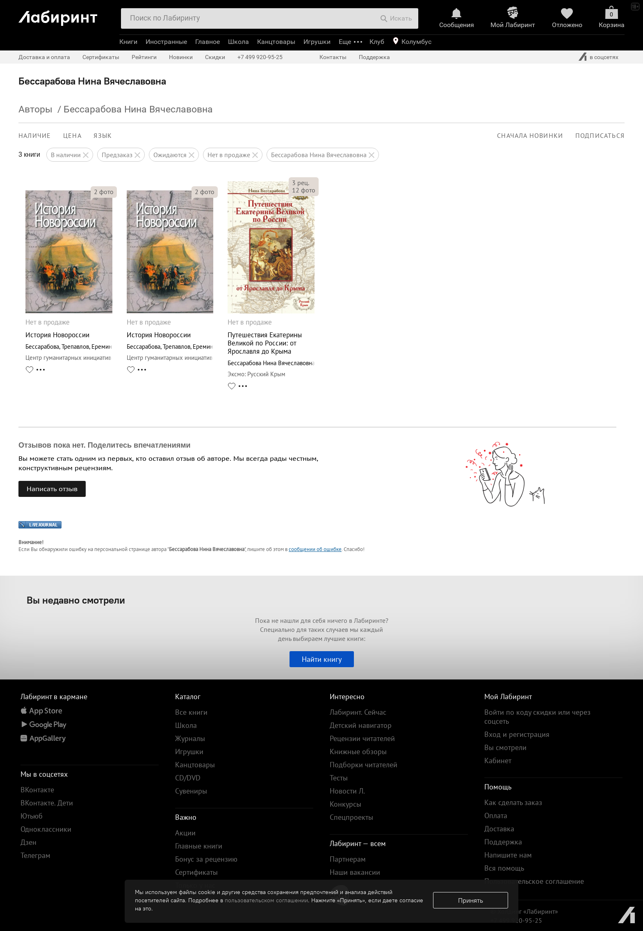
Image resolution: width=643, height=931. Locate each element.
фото (104, 191)
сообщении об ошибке (315, 549)
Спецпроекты (351, 817)
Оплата (495, 815)
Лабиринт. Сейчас (358, 712)
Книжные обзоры (358, 751)
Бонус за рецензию (206, 859)
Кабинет (497, 760)
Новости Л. (347, 791)
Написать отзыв (52, 489)
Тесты (339, 777)
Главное (207, 42)
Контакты (333, 57)
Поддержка (374, 57)
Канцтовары (276, 42)
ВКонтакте (37, 789)
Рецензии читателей (362, 738)
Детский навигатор (361, 725)
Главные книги (198, 846)
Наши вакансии (355, 872)
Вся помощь (504, 868)
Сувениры (191, 791)
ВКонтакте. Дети (47, 802)
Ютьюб (32, 816)
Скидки (215, 57)
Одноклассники (46, 829)
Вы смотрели (505, 747)
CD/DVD (188, 777)
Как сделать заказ (513, 802)
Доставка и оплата (44, 57)
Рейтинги (144, 57)
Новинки (181, 57)
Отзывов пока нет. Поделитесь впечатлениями (104, 445)
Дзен (28, 842)
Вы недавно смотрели (76, 600)
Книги (128, 42)
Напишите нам (508, 855)
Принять (470, 900)
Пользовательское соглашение (534, 881)
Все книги (191, 712)
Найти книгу (322, 659)
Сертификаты (100, 57)
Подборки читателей (363, 764)
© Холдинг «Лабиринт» (524, 911)
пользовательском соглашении (266, 900)
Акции (185, 832)
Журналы (190, 738)
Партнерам (348, 859)
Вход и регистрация (517, 734)
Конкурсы (345, 804)
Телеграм (35, 855)
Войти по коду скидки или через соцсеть (537, 716)
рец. (300, 182)
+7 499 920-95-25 (260, 57)
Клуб (376, 42)
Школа (238, 42)
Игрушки (317, 42)
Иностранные (166, 42)
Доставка (499, 828)
